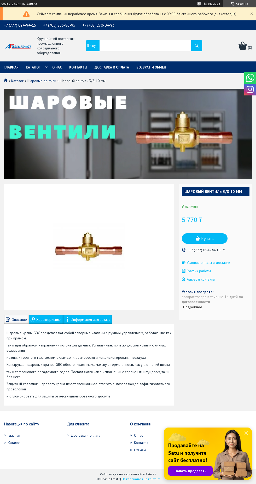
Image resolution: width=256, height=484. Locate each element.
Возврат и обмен (151, 67)
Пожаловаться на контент (141, 479)
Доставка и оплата (112, 67)
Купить (207, 238)
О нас (57, 67)
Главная (11, 67)
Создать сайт (11, 3)
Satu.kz (151, 474)
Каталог (33, 67)
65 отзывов (211, 3)
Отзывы (140, 450)
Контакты (78, 67)
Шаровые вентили (41, 80)
